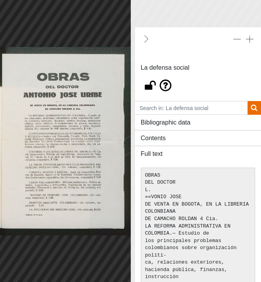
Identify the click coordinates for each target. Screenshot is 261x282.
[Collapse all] (237, 38)
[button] (198, 83)
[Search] (254, 107)
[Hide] (146, 38)
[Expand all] (249, 38)
